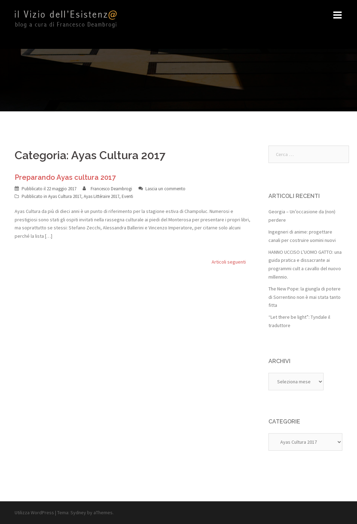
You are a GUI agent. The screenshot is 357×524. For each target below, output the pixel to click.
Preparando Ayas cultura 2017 (65, 177)
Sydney (78, 512)
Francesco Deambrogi (111, 189)
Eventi (127, 196)
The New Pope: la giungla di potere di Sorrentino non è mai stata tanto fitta (304, 297)
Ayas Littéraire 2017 (101, 196)
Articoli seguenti (229, 262)
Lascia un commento (165, 189)
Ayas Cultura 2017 (64, 196)
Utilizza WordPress (34, 512)
